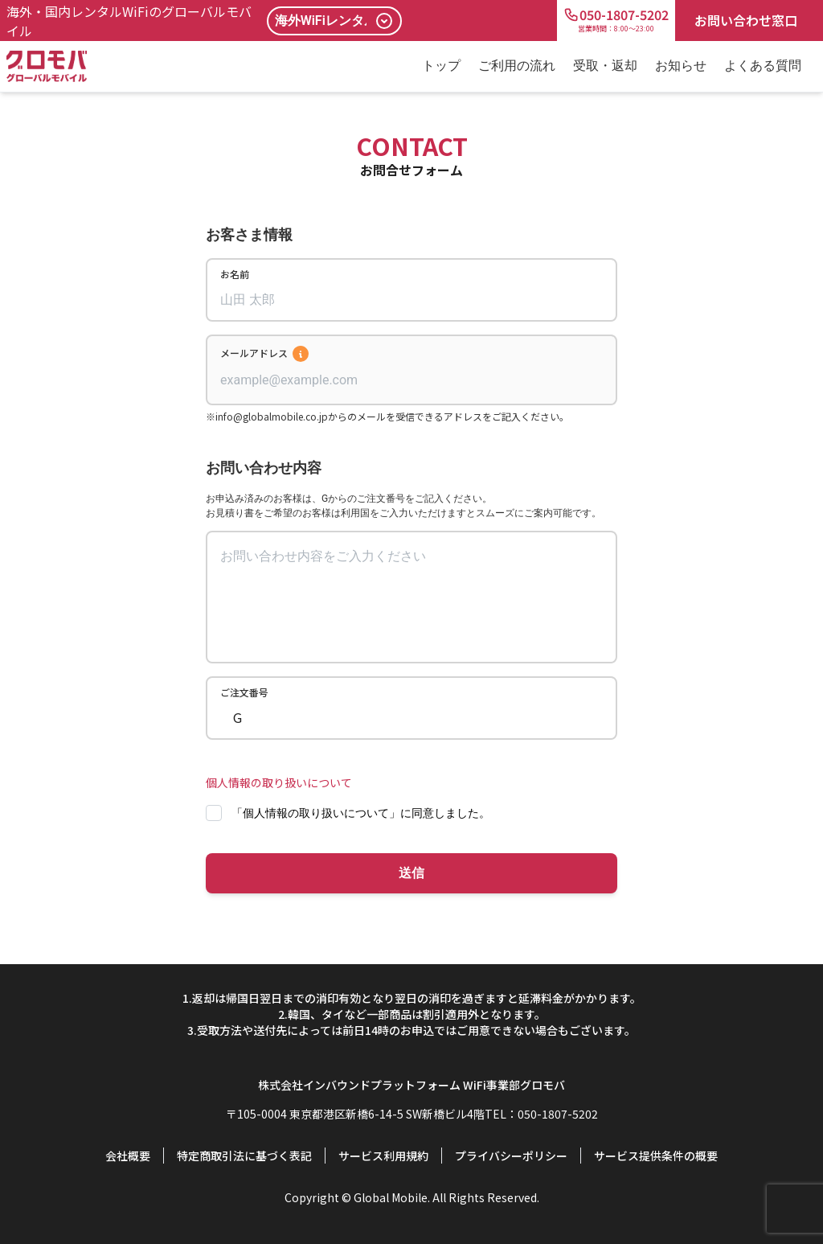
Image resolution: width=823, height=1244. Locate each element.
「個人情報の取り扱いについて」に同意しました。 (360, 813)
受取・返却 (605, 65)
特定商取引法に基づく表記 (244, 1156)
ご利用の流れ (516, 65)
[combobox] (411, 380)
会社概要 (127, 1156)
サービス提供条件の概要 (656, 1156)
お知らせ (680, 65)
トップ (441, 65)
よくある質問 (762, 65)
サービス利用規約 (383, 1156)
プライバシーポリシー (511, 1156)
